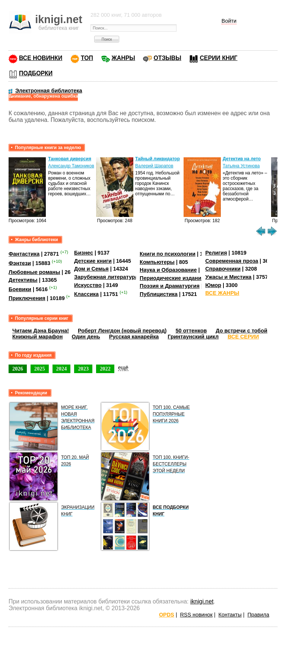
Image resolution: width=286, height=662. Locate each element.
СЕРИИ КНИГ (218, 58)
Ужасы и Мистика (228, 277)
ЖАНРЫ (123, 58)
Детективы (23, 280)
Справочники (223, 269)
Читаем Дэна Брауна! (40, 331)
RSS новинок (196, 615)
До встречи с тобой (241, 331)
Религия (216, 253)
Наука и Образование (168, 270)
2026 (17, 369)
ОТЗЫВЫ (167, 58)
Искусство (88, 285)
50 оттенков (191, 331)
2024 (61, 369)
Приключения (27, 298)
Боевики (20, 289)
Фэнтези (20, 263)
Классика (86, 294)
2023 (83, 369)
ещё (123, 368)
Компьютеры (157, 262)
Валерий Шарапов (154, 165)
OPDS (166, 615)
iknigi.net (201, 601)
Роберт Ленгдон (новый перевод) (122, 331)
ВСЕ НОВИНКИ (40, 58)
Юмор (213, 285)
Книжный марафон (37, 337)
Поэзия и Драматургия (170, 286)
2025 (39, 369)
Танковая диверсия (69, 158)
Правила (258, 615)
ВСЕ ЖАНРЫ (222, 293)
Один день (86, 337)
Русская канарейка (134, 337)
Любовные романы (34, 272)
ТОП (87, 58)
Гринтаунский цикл (193, 337)
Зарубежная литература (106, 277)
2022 (105, 369)
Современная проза (231, 261)
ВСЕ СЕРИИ (243, 337)
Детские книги (93, 261)
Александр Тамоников (71, 165)
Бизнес (83, 253)
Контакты (230, 615)
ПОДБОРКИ (36, 73)
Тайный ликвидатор (157, 158)
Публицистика (159, 294)
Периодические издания (172, 278)
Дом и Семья (91, 269)
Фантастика (24, 254)
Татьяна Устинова (241, 165)
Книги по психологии (168, 254)
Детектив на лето (242, 158)
